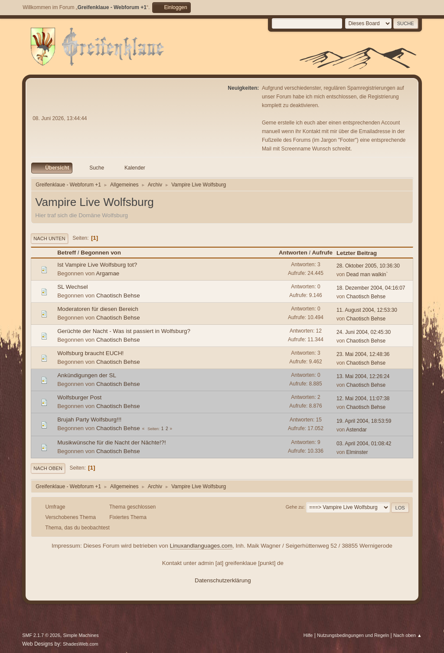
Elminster (357, 452)
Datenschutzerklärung (223, 580)
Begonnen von (101, 252)
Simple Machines (81, 635)
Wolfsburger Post (79, 397)
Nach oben (47, 468)
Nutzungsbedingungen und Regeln (353, 635)
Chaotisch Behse (118, 295)
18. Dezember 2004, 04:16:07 (370, 288)
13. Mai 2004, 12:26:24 (363, 376)
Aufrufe (322, 252)
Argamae (107, 273)
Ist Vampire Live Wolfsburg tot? (97, 264)
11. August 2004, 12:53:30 (366, 310)
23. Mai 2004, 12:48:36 (363, 354)
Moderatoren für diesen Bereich (97, 309)
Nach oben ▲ (407, 635)
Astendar (356, 430)
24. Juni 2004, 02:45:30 (363, 332)
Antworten (293, 252)
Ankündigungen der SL (86, 375)
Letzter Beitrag (360, 253)
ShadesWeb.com (80, 643)
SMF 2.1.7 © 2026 (41, 635)
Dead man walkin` (367, 274)
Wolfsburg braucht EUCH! (90, 353)
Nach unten (49, 238)
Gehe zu (295, 506)
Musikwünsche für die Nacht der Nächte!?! (111, 442)
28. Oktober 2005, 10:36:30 (368, 266)
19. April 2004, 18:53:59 (364, 421)
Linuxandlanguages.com (201, 545)
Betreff (66, 252)
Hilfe (308, 635)
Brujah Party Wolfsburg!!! (89, 419)
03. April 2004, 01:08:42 (364, 444)
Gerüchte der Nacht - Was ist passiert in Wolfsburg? (123, 331)
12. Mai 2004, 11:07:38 (363, 398)
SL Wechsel (72, 287)
